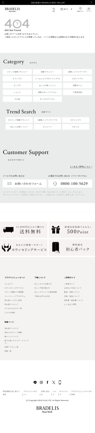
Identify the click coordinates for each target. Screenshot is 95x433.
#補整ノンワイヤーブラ (47, 120)
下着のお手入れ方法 (42, 296)
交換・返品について (72, 296)
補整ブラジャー (47, 72)
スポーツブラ (77, 79)
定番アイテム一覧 (11, 347)
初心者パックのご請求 (13, 300)
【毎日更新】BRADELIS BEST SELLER (47, 3)
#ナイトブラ (76, 120)
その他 (17, 99)
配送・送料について (72, 292)
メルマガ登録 (10, 313)
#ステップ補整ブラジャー (19, 120)
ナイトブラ (17, 79)
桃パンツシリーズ (11, 336)
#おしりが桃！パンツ (19, 127)
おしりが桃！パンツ (47, 85)
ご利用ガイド (69, 284)
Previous (2, 2)
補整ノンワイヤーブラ (77, 72)
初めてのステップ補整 (13, 332)
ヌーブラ (17, 85)
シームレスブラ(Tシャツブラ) (47, 79)
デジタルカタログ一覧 (13, 308)
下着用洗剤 (77, 92)
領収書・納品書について (73, 300)
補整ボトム (77, 85)
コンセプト (9, 284)
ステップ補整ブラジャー (17, 72)
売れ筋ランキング (11, 304)
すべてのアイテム (47, 99)
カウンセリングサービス (14, 288)
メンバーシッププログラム (15, 296)
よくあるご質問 (70, 304)
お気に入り (80, 11)
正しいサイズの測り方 (43, 284)
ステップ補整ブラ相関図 (14, 292)
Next (92, 2)
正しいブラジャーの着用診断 (45, 292)
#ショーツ (47, 127)
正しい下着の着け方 (42, 288)
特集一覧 (8, 351)
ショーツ (17, 92)
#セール (75, 127)
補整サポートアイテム (47, 92)
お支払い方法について (73, 288)
